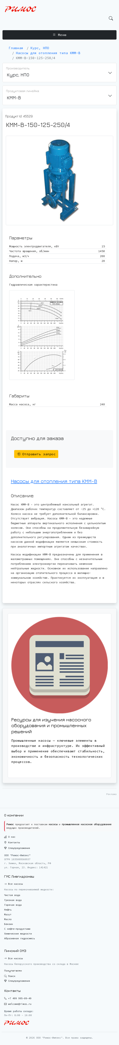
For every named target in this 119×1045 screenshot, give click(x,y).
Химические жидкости (18, 933)
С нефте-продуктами (17, 928)
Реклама (111, 794)
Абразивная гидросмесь (19, 938)
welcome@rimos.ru (19, 1003)
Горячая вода (13, 904)
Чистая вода (12, 895)
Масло (7, 919)
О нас (9, 836)
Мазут (7, 914)
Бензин (8, 924)
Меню (59, 35)
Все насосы (13, 883)
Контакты (12, 842)
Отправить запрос (36, 454)
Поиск (9, 976)
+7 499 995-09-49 (19, 998)
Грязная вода (13, 900)
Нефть (7, 909)
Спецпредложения (17, 848)
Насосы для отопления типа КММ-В (54, 481)
